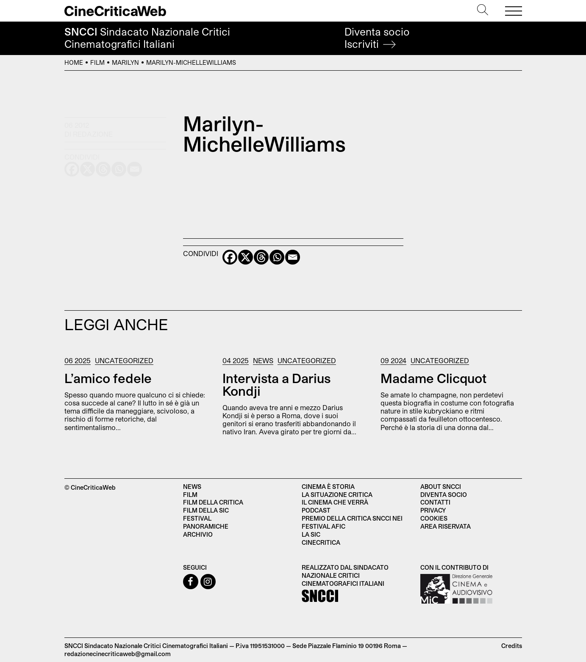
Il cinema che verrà (335, 502)
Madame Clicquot (433, 378)
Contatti (435, 502)
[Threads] (261, 257)
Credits (511, 645)
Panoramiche (205, 526)
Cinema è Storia (328, 486)
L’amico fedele (108, 378)
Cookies (433, 518)
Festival (197, 518)
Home (73, 62)
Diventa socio (377, 38)
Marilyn (125, 62)
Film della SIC (206, 510)
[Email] (292, 257)
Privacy (433, 510)
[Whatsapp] (276, 257)
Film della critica (213, 502)
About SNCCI (440, 486)
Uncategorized (124, 360)
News (263, 360)
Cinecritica (321, 542)
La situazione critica (337, 494)
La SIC (311, 534)
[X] (245, 257)
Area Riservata (445, 526)
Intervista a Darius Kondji (276, 384)
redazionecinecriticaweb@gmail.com (117, 653)
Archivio (198, 534)
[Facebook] (229, 257)
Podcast (316, 510)
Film (97, 62)
